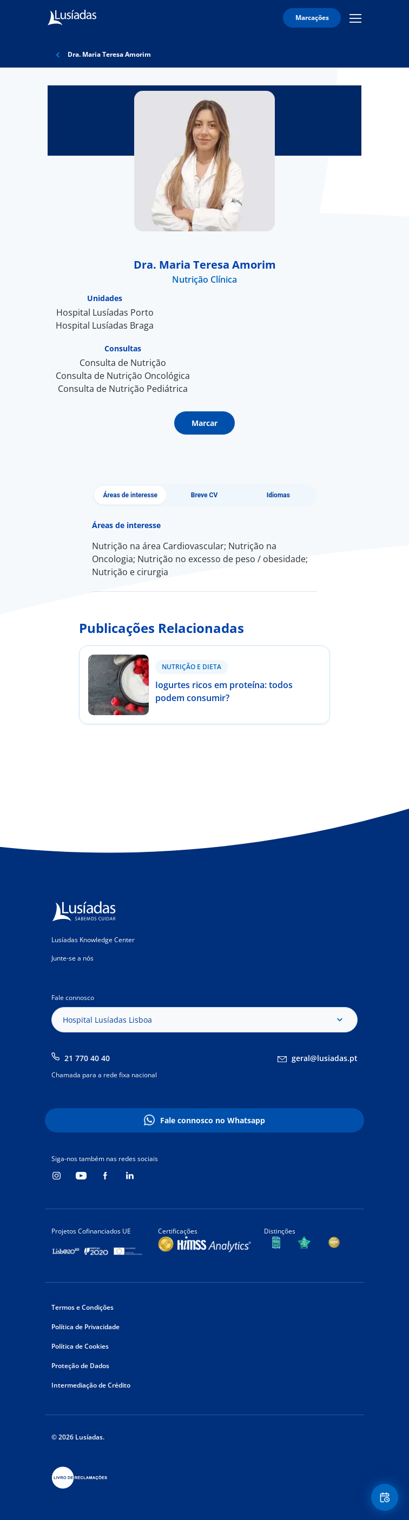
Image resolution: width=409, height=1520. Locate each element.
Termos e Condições (82, 1307)
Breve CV (204, 495)
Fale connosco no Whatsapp (212, 1120)
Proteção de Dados (80, 1365)
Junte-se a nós (72, 958)
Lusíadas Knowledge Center (93, 939)
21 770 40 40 (87, 1058)
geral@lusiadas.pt (325, 1058)
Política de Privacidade (85, 1326)
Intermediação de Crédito (90, 1385)
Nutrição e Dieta (191, 666)
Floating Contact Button (386, 1497)
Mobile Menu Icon (355, 18)
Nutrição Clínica (204, 279)
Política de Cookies (80, 1346)
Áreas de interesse (130, 495)
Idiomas (278, 495)
